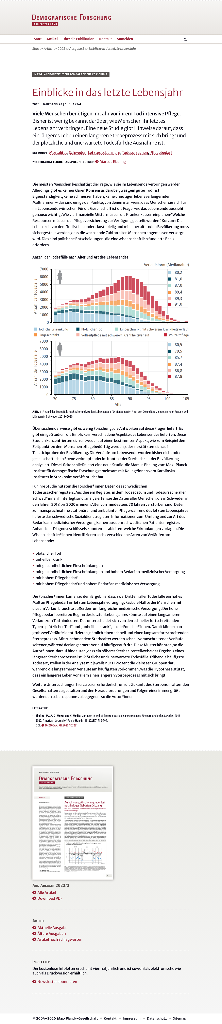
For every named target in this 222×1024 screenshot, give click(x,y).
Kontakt (110, 1018)
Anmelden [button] (125, 39)
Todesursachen (135, 152)
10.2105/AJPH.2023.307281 (61, 725)
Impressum (132, 1018)
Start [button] (38, 39)
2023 (61, 48)
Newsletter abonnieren (57, 981)
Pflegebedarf (161, 152)
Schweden (77, 152)
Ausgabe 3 (76, 48)
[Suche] (185, 39)
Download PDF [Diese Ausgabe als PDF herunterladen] (50, 898)
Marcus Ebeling (113, 161)
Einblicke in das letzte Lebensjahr (112, 48)
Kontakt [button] (105, 39)
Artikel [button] (52, 39)
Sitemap (179, 1018)
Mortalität (58, 152)
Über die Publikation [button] (78, 39)
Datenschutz (157, 1018)
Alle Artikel (46, 892)
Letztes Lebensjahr (104, 152)
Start (35, 48)
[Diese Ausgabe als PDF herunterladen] (73, 823)
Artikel (48, 48)
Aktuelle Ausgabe (52, 927)
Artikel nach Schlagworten (59, 939)
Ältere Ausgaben (51, 933)
